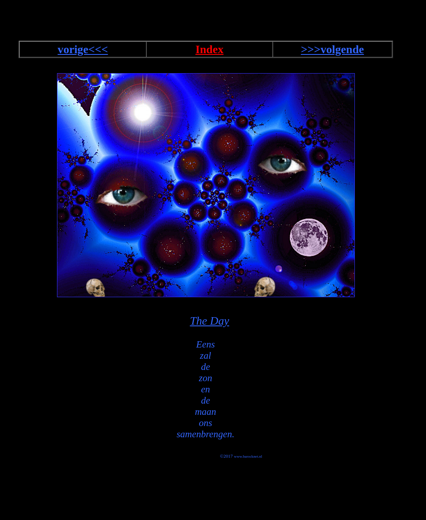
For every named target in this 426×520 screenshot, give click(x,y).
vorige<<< (83, 49)
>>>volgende (332, 49)
